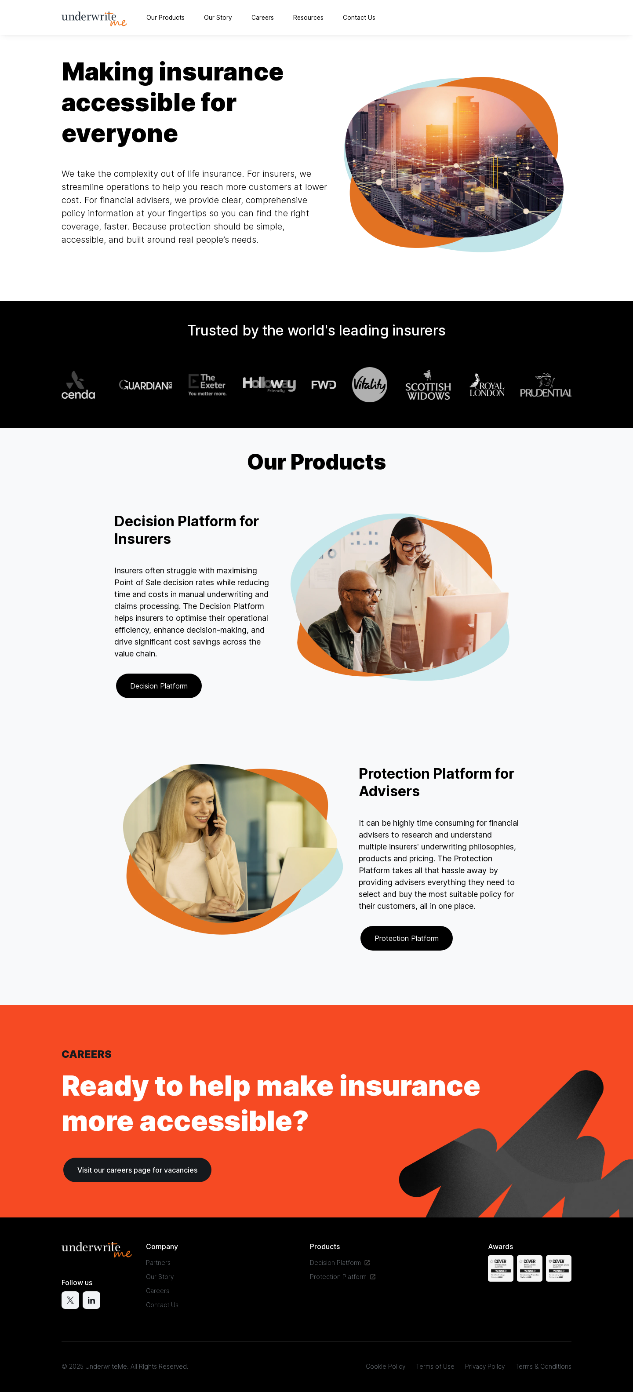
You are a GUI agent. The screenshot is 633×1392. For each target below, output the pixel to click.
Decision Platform (159, 685)
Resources (308, 17)
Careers (262, 17)
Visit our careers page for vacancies (137, 1170)
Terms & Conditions (543, 1366)
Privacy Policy (485, 1366)
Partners (158, 1262)
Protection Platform (407, 938)
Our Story (218, 17)
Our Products (165, 17)
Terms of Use (435, 1366)
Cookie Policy (385, 1366)
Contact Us (359, 17)
